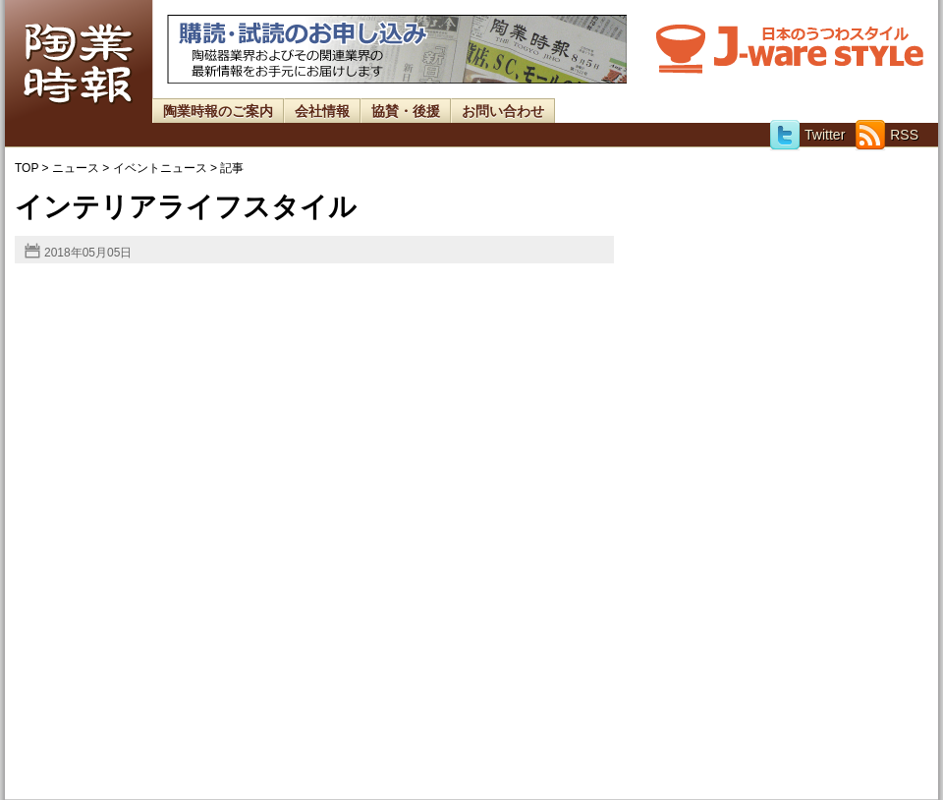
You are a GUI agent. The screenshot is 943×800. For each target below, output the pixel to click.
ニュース (75, 168)
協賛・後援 (405, 111)
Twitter (807, 135)
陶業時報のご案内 (218, 111)
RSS (886, 135)
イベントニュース (160, 168)
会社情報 (322, 111)
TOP (26, 168)
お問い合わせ (503, 111)
